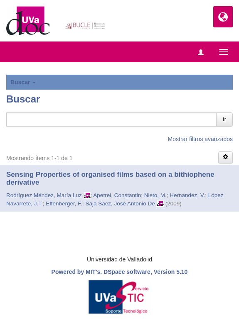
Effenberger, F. (64, 203)
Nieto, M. (155, 195)
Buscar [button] (23, 82)
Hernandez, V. (187, 195)
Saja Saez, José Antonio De (120, 203)
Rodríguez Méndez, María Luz (44, 195)
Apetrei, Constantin (117, 195)
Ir (224, 119)
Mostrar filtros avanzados (200, 139)
